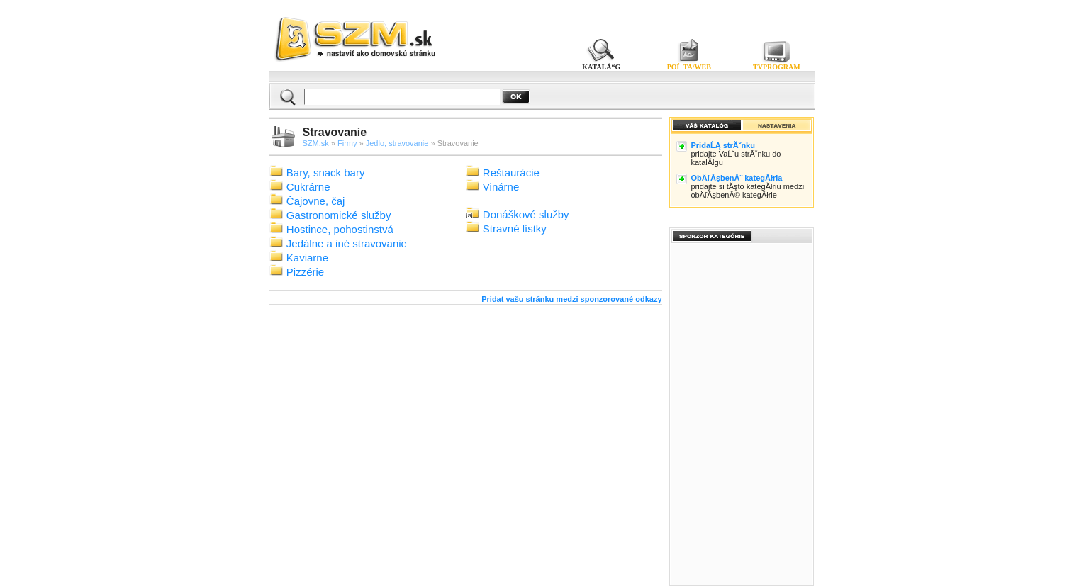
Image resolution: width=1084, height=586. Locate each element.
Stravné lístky (515, 228)
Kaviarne (307, 258)
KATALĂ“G (601, 67)
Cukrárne (308, 187)
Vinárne (501, 187)
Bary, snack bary (325, 173)
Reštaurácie (511, 173)
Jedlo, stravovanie (397, 143)
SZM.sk (316, 143)
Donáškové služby (526, 214)
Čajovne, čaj (315, 201)
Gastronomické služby (338, 215)
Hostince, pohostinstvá (339, 229)
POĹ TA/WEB (689, 67)
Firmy (347, 143)
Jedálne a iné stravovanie (346, 243)
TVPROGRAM (776, 67)
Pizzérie (305, 272)
